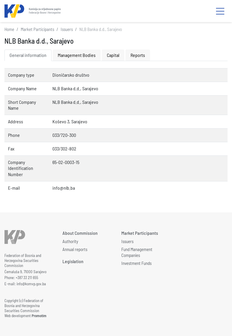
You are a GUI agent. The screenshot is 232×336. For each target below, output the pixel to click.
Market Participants (37, 29)
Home (9, 29)
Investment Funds (136, 263)
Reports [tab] (137, 55)
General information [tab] (27, 55)
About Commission (80, 233)
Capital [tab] (113, 55)
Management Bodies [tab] (77, 55)
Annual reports (74, 249)
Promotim (39, 315)
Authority (70, 241)
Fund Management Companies (136, 252)
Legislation (72, 261)
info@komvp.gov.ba (31, 283)
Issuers (67, 29)
